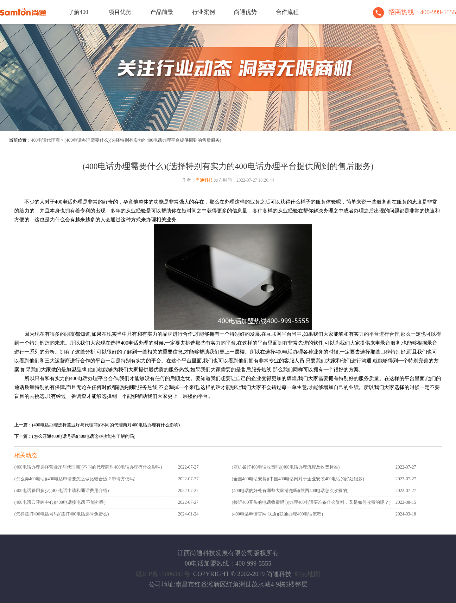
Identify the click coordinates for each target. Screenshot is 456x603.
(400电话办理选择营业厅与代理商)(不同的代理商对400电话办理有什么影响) (106, 425)
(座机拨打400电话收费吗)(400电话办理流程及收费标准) (286, 467)
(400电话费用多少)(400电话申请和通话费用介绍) (61, 490)
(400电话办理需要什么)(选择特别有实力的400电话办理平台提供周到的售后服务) (143, 140)
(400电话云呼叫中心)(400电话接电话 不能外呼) (59, 502)
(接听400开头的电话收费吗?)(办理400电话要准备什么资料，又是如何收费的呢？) (311, 502)
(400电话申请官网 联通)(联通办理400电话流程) (277, 514)
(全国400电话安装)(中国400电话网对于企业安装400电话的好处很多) (298, 479)
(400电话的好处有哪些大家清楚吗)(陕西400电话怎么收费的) (290, 490)
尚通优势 (245, 12)
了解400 (78, 12)
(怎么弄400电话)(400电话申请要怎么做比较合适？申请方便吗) (75, 479)
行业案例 (203, 12)
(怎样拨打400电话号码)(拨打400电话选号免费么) (61, 514)
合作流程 (287, 12)
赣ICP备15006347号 (163, 573)
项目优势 (120, 12)
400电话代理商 (45, 140)
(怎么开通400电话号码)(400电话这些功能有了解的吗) (84, 436)
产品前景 (161, 12)
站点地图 (307, 573)
